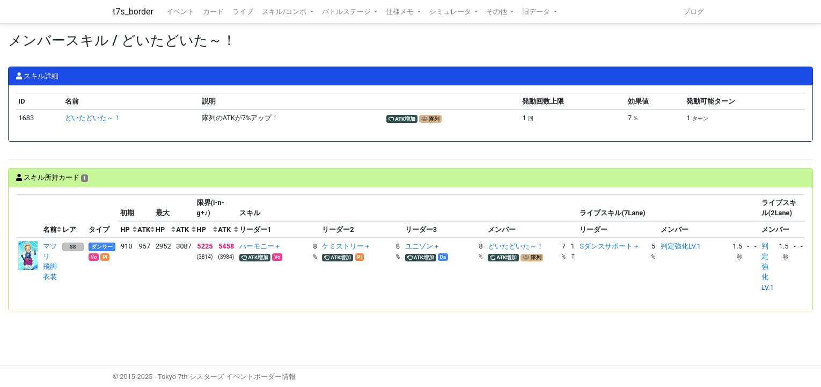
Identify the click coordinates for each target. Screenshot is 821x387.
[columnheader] (28, 216)
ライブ (242, 12)
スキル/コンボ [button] (285, 12)
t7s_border (133, 11)
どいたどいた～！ (93, 118)
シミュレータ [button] (451, 12)
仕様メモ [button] (400, 12)
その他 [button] (497, 12)
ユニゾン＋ (422, 246)
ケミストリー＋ (346, 246)
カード (213, 12)
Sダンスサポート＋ (610, 246)
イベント (180, 12)
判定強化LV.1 (681, 246)
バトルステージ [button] (347, 12)
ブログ (693, 12)
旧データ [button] (537, 12)
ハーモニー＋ (260, 246)
